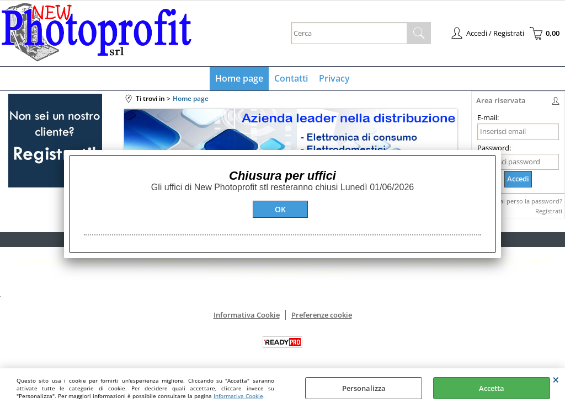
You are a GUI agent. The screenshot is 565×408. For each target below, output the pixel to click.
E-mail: (488, 117)
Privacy (334, 78)
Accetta (491, 388)
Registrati (548, 211)
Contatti (291, 78)
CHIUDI (555, 379)
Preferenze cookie (321, 315)
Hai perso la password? (528, 201)
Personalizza (364, 388)
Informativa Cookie (238, 396)
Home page (239, 78)
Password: (494, 148)
